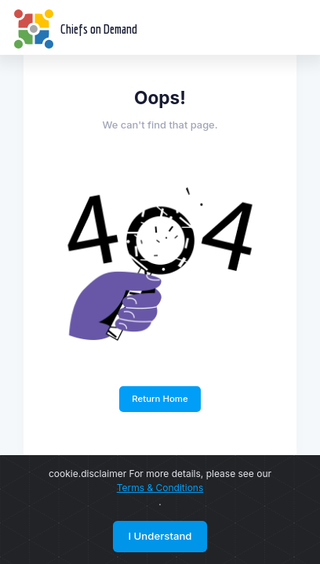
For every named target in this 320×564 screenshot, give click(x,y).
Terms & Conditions (160, 488)
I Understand (159, 536)
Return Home (159, 398)
